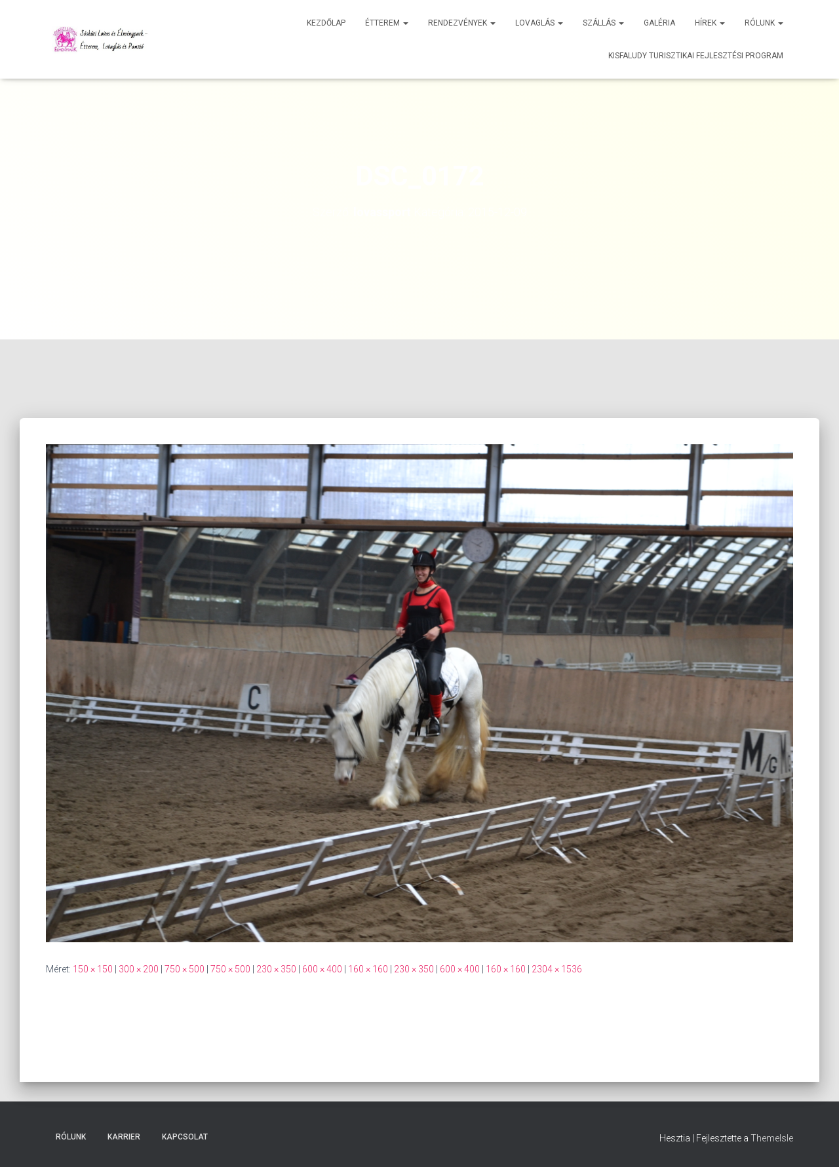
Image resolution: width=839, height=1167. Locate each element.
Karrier (123, 1136)
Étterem (386, 23)
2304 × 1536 (557, 969)
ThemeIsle (772, 1138)
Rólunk (764, 23)
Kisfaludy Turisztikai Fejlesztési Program (695, 55)
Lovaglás (539, 23)
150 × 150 (93, 969)
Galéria (659, 23)
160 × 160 (368, 969)
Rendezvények (462, 23)
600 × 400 (322, 969)
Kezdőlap (326, 23)
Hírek (710, 23)
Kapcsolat (185, 1136)
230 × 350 (276, 969)
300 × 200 (139, 969)
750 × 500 (185, 969)
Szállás (603, 23)
